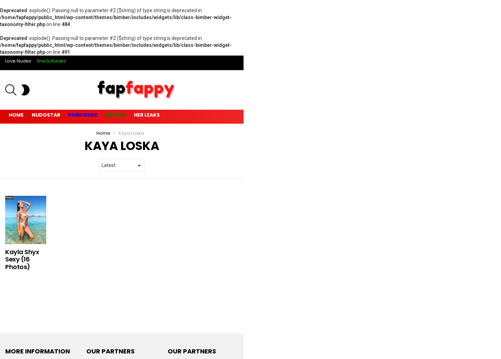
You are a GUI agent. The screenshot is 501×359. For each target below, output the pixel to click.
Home (16, 114)
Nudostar (46, 114)
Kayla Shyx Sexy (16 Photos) (22, 259)
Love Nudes (18, 61)
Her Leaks (147, 114)
